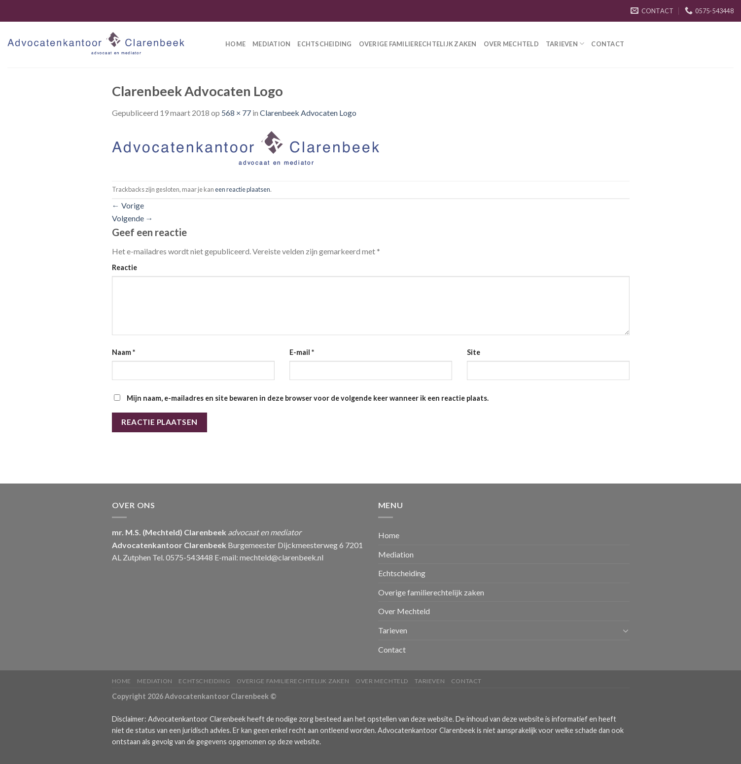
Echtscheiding (324, 44)
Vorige (128, 205)
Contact (607, 44)
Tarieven (565, 43)
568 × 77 (236, 112)
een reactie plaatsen (242, 189)
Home (235, 44)
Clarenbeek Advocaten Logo (308, 112)
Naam (123, 352)
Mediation (271, 44)
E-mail (301, 352)
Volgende (132, 218)
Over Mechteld (511, 44)
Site (473, 352)
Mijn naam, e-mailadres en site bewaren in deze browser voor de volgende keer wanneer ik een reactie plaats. (308, 398)
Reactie (124, 267)
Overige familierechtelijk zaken (418, 44)
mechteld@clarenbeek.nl (281, 557)
